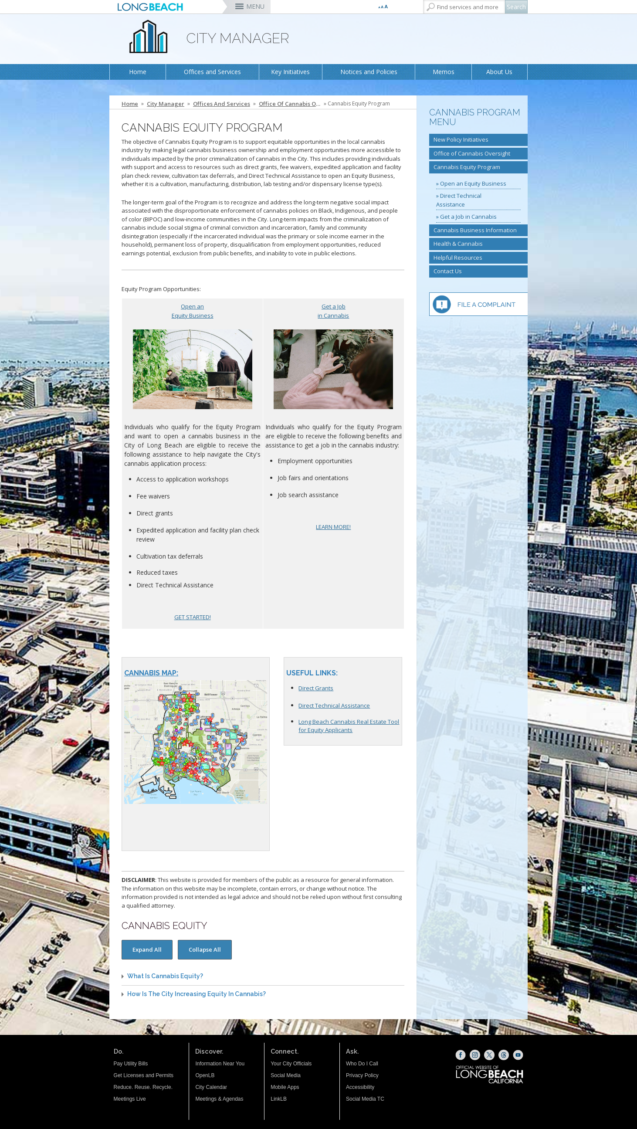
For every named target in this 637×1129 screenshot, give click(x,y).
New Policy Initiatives (461, 139)
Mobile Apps (285, 1087)
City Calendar (211, 1087)
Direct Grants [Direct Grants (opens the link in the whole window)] (315, 688)
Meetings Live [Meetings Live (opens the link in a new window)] (130, 1099)
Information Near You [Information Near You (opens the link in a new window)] (219, 1064)
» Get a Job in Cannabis (466, 216)
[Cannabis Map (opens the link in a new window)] (195, 673)
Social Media (286, 1075)
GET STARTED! (192, 617)
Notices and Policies (368, 72)
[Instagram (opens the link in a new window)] (475, 1055)
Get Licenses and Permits (143, 1075)
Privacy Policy (362, 1075)
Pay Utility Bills (131, 1064)
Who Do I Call (362, 1064)
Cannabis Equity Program (467, 167)
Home (137, 72)
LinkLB (279, 1099)
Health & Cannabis (458, 243)
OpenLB (204, 1075)
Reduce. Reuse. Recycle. (143, 1087)
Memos (443, 72)
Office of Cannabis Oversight (290, 104)
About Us (499, 72)
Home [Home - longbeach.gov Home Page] (130, 104)
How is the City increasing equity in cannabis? (196, 994)
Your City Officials (291, 1064)
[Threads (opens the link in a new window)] (503, 1055)
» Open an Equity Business (471, 183)
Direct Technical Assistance (334, 705)
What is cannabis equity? (165, 976)
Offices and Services (212, 72)
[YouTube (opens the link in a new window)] (518, 1055)
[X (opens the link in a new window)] (489, 1055)
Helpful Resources (458, 257)
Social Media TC (365, 1099)
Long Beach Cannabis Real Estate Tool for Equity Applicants (348, 726)
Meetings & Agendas (219, 1099)
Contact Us (448, 271)
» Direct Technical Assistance (458, 200)
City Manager (165, 104)
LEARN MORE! (333, 527)
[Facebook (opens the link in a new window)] (460, 1055)
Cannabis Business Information (475, 230)
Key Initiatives (290, 72)
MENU (255, 6)
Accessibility (360, 1087)
